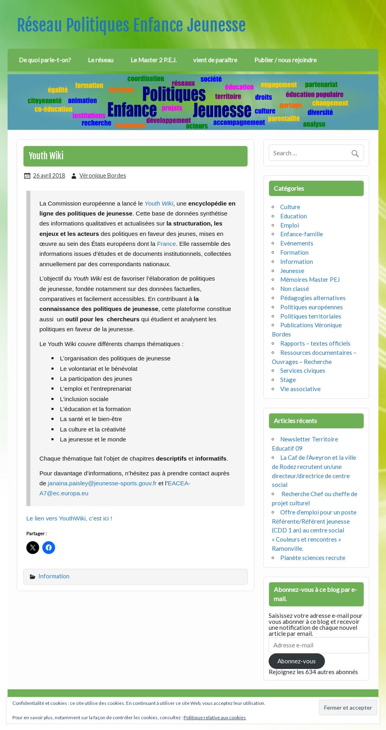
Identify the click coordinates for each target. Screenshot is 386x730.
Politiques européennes (311, 307)
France (165, 243)
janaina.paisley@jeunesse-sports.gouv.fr (102, 483)
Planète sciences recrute (312, 557)
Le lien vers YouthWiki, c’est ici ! (69, 518)
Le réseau (100, 59)
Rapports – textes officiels (315, 343)
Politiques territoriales (310, 316)
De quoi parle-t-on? (45, 59)
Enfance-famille (301, 233)
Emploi (289, 225)
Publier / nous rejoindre (285, 59)
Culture (290, 206)
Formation (294, 252)
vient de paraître (215, 59)
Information (53, 576)
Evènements (296, 243)
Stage (288, 379)
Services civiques (302, 370)
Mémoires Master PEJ (310, 279)
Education (293, 216)
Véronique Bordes (102, 175)
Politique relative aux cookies (215, 717)
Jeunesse (292, 270)
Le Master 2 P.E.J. (153, 59)
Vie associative (300, 388)
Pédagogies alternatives (313, 297)
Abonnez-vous (296, 661)
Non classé (294, 288)
